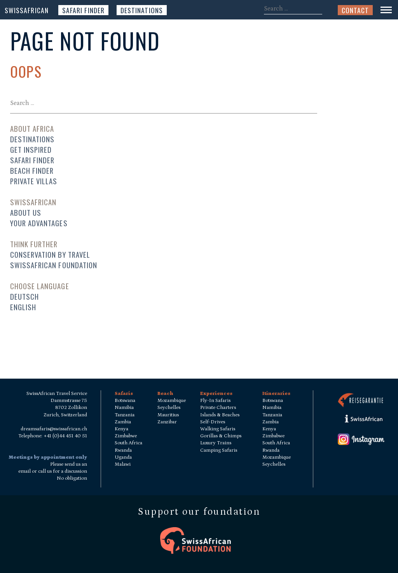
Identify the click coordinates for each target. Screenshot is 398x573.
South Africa (128, 443)
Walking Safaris (217, 429)
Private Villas (34, 181)
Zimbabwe (126, 436)
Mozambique (171, 401)
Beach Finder (32, 170)
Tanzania (124, 415)
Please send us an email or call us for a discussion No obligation (52, 471)
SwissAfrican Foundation (54, 265)
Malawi (123, 464)
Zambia (123, 422)
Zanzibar (167, 422)
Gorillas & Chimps (220, 436)
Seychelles (168, 408)
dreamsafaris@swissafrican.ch (54, 429)
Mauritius (168, 415)
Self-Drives (212, 422)
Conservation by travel (50, 254)
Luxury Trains (215, 443)
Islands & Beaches (219, 415)
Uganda (123, 457)
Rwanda (123, 450)
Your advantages (39, 223)
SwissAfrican (27, 10)
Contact (355, 10)
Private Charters (218, 408)
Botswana (125, 401)
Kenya (121, 429)
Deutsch (24, 296)
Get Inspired (31, 149)
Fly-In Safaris (215, 401)
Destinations (141, 10)
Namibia (124, 408)
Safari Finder (83, 10)
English (23, 307)
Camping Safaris (218, 450)
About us (26, 212)
